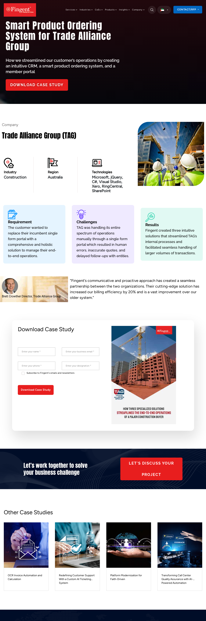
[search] (151, 10)
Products (111, 10)
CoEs (99, 10)
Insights (124, 10)
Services (72, 10)
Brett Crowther (11, 296)
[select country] (164, 10)
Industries (86, 10)
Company (138, 10)
